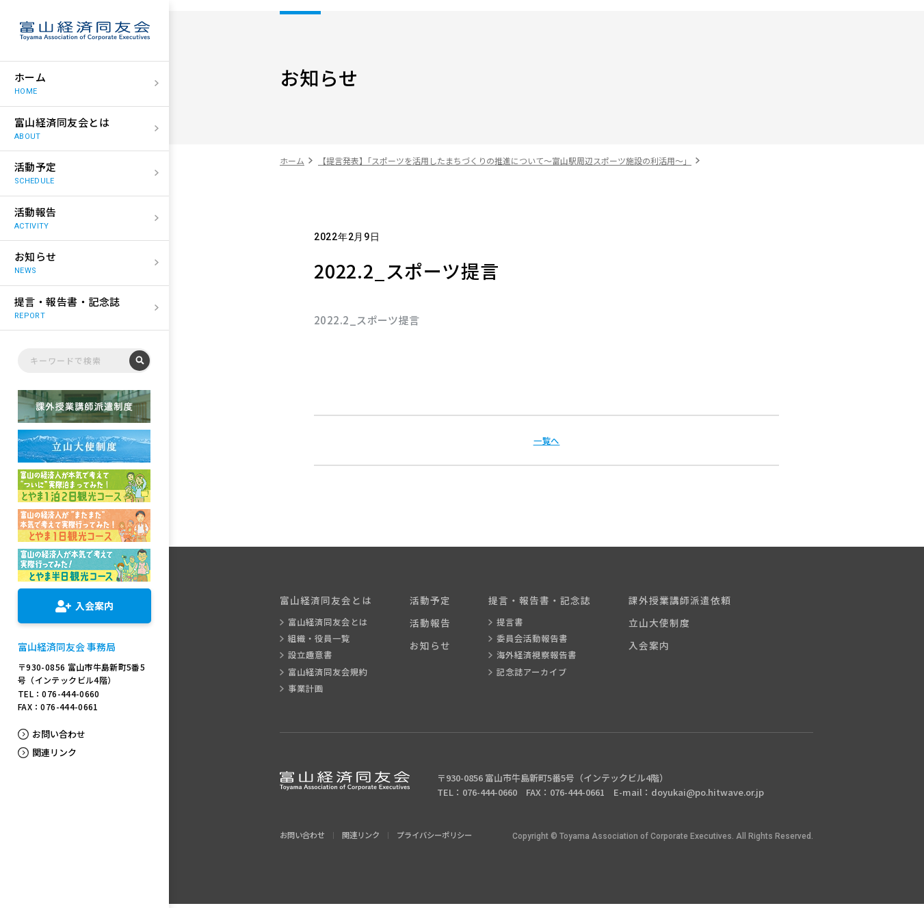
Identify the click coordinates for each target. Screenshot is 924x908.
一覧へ (546, 440)
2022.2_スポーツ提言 (367, 320)
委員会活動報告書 (543, 641)
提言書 (519, 624)
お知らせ (438, 649)
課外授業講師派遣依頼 (699, 601)
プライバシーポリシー (445, 839)
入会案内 (666, 649)
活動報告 (438, 625)
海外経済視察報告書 (548, 658)
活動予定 (438, 601)
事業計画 (306, 692)
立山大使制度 (677, 625)
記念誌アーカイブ (543, 675)
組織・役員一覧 (320, 641)
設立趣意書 (311, 658)
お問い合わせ (58, 734)
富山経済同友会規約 (330, 675)
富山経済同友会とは (329, 601)
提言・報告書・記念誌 (552, 601)
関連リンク (54, 753)
